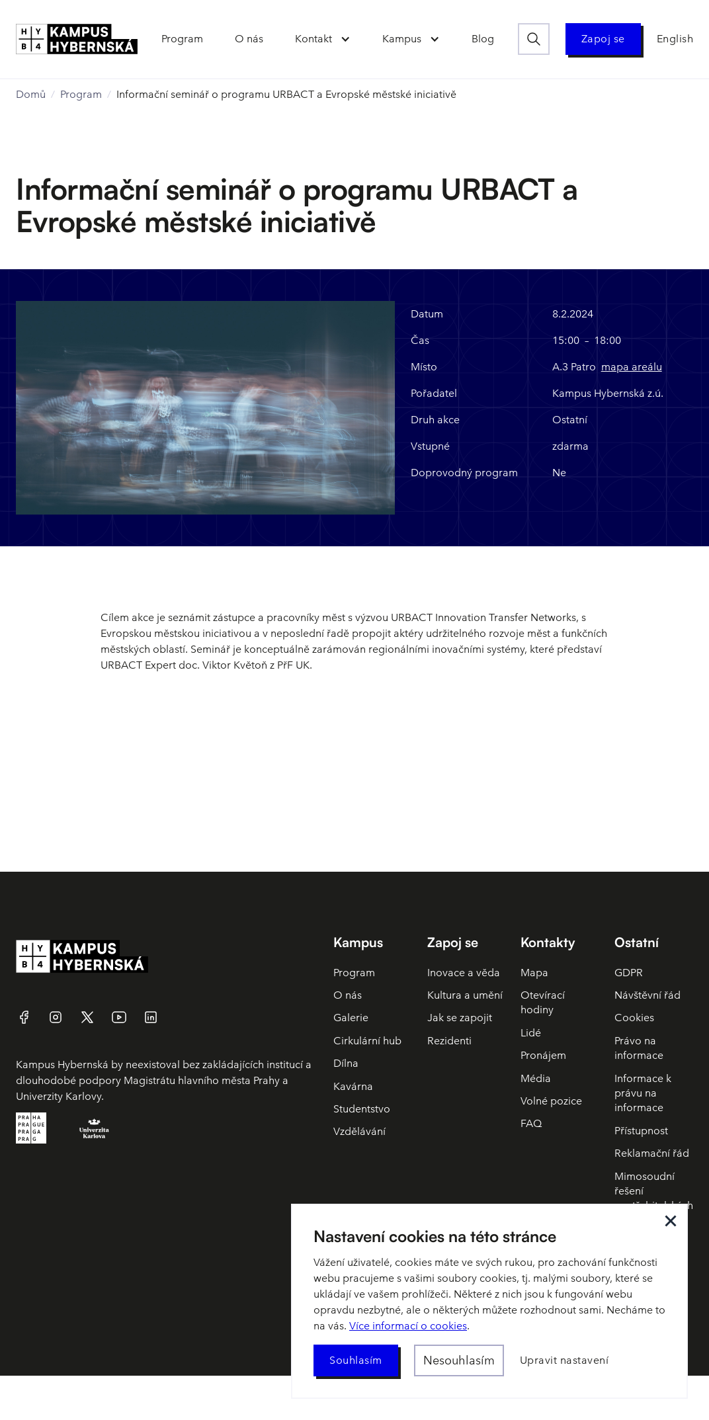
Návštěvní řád (647, 995)
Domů (31, 94)
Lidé (531, 1032)
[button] (322, 39)
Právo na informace (638, 1048)
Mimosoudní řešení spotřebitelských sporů (653, 1198)
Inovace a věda (463, 972)
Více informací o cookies (408, 1325)
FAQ (531, 1123)
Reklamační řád (651, 1153)
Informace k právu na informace (642, 1093)
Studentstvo (361, 1109)
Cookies (634, 1017)
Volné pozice (551, 1101)
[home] (77, 39)
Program (81, 94)
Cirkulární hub (367, 1040)
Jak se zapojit (459, 1017)
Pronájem (543, 1055)
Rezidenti (449, 1040)
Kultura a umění (465, 995)
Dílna (345, 1063)
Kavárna (353, 1086)
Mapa (534, 972)
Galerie (350, 1017)
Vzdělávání (359, 1131)
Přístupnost (641, 1130)
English (675, 38)
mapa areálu (631, 366)
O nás (347, 995)
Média (536, 1078)
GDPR (628, 972)
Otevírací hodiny (543, 1002)
